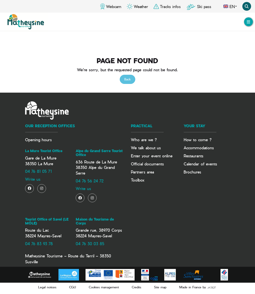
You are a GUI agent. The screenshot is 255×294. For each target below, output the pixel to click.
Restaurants (193, 155)
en (230, 6)
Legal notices (47, 287)
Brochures (192, 172)
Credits (136, 287)
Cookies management (104, 287)
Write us (32, 179)
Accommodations (199, 147)
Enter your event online (152, 155)
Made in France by (197, 287)
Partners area (142, 172)
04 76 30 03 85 (90, 243)
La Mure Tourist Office (43, 150)
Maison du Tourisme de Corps (95, 221)
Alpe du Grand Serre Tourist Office (99, 152)
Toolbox (137, 180)
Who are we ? (144, 139)
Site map (160, 287)
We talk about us (146, 147)
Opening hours (38, 139)
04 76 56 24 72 (89, 180)
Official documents (147, 163)
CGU (72, 287)
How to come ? (198, 139)
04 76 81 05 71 (38, 171)
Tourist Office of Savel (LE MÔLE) (46, 221)
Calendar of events (200, 163)
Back (127, 79)
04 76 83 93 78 (39, 243)
